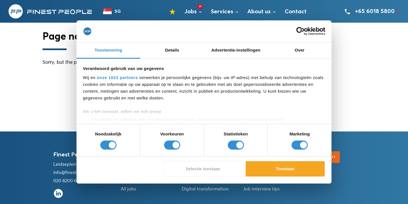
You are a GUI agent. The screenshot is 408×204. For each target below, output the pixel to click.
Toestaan (285, 168)
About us (259, 11)
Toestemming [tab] (108, 50)
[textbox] (114, 11)
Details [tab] (172, 50)
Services (222, 11)
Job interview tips (261, 189)
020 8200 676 (67, 180)
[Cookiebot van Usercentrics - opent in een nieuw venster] (300, 31)
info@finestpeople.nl (74, 172)
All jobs (128, 189)
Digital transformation (205, 189)
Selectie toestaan (203, 168)
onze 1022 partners (117, 77)
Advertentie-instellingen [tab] (235, 50)
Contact (296, 11)
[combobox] (114, 11)
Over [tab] (300, 50)
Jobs (190, 11)
